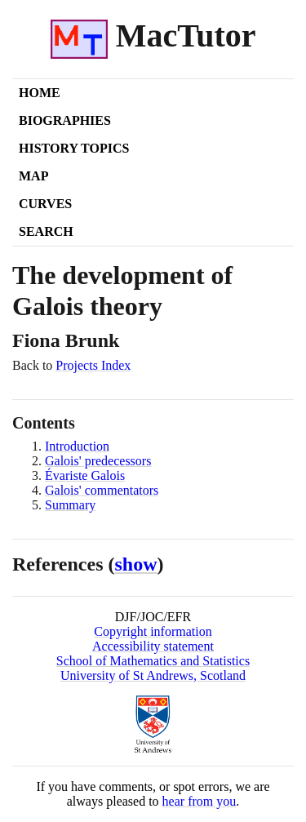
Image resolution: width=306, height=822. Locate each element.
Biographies (65, 120)
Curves (45, 204)
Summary (70, 505)
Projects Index (93, 365)
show (136, 564)
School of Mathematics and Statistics (153, 661)
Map (33, 176)
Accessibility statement (153, 646)
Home (39, 93)
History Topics (74, 148)
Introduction (77, 446)
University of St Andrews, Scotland (153, 675)
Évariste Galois (85, 475)
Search (46, 231)
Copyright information (152, 631)
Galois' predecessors (98, 461)
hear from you (199, 801)
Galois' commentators (101, 490)
